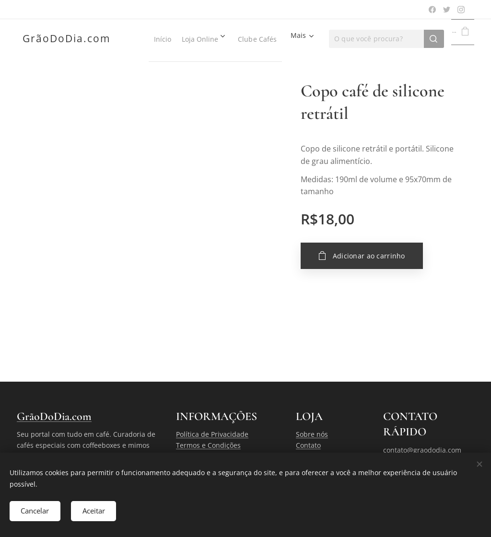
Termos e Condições (208, 445)
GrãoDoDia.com (54, 416)
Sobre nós (312, 434)
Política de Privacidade (212, 434)
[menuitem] (169, 38)
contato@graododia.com (422, 450)
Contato (308, 445)
